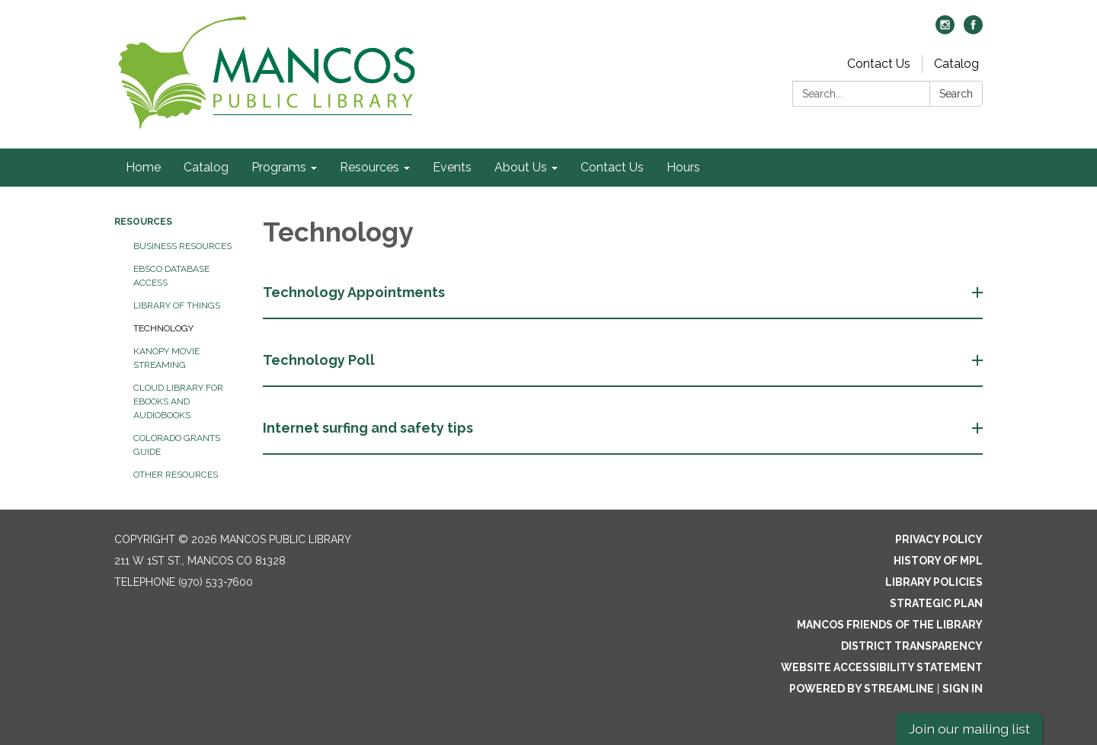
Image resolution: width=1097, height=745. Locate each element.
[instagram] (945, 30)
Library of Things (176, 305)
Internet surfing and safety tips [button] (369, 428)
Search (956, 94)
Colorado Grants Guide (176, 445)
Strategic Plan (936, 603)
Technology (163, 328)
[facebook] (973, 30)
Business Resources (182, 246)
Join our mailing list (969, 729)
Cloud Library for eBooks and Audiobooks (178, 401)
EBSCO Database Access (171, 276)
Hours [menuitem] (683, 167)
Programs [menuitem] (278, 167)
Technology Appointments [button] (355, 292)
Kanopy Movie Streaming (166, 358)
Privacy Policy (939, 539)
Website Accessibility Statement (882, 667)
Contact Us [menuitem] (612, 167)
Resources (143, 221)
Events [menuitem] (452, 167)
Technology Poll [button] (320, 360)
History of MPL (938, 561)
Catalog (956, 63)
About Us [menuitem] (520, 167)
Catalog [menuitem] (206, 167)
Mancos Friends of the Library (890, 625)
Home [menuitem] (143, 167)
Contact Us (878, 63)
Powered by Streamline (861, 689)
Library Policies (934, 582)
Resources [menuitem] (369, 167)
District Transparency (912, 646)
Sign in (962, 689)
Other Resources (175, 474)
